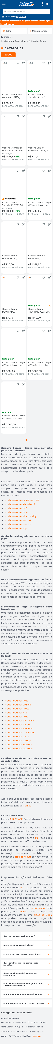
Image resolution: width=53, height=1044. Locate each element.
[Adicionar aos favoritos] (17, 63)
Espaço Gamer (21, 41)
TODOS (8, 54)
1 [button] (26, 440)
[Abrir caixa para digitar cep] (14, 16)
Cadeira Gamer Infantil (22, 1022)
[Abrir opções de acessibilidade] (42, 3)
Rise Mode (26, 1036)
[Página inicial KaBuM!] (26, 4)
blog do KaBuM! (23, 856)
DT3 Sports (19, 1027)
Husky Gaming (40, 1022)
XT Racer (31, 1031)
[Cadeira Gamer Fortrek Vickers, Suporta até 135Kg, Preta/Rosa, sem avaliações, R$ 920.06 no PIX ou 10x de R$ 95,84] (13, 247)
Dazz (23, 1031)
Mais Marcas (6, 1031)
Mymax (40, 1031)
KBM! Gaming (15, 1036)
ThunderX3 (30, 1027)
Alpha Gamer (7, 1027)
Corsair (39, 1027)
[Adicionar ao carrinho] (23, 63)
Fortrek (17, 1031)
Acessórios (6, 1022)
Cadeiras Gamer (38, 41)
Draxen (4, 1036)
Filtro (7, 31)
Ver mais (37, 1036)
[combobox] (26, 11)
